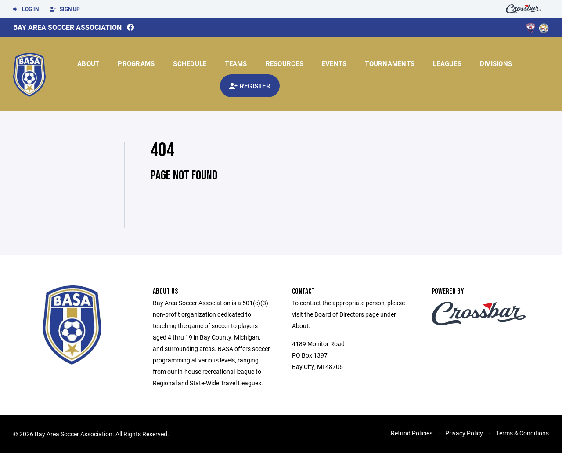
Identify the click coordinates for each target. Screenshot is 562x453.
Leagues (447, 63)
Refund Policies (411, 433)
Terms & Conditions (522, 433)
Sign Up (65, 9)
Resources (284, 63)
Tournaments (389, 63)
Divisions (496, 63)
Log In (26, 9)
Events (334, 63)
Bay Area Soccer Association (67, 27)
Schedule (189, 63)
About (88, 63)
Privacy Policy (464, 433)
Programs (136, 63)
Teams (236, 63)
